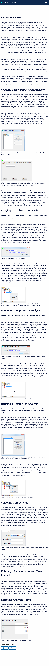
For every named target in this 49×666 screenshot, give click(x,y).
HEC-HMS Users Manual (11, 2)
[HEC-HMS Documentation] (1, 2)
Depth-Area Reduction (18, 9)
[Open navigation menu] (46, 2)
